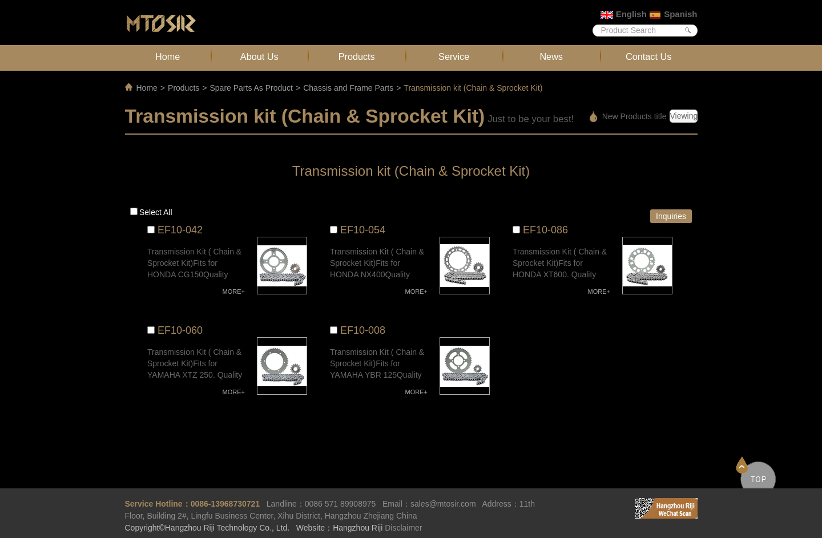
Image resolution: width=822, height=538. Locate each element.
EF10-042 (180, 230)
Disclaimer (403, 527)
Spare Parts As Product (251, 87)
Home (167, 56)
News (551, 56)
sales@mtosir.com (443, 503)
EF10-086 (545, 230)
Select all (155, 212)
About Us (259, 56)
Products (357, 56)
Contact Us (648, 56)
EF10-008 (362, 330)
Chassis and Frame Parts (348, 87)
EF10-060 (180, 330)
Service (453, 56)
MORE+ (234, 291)
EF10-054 (362, 230)
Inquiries (671, 216)
